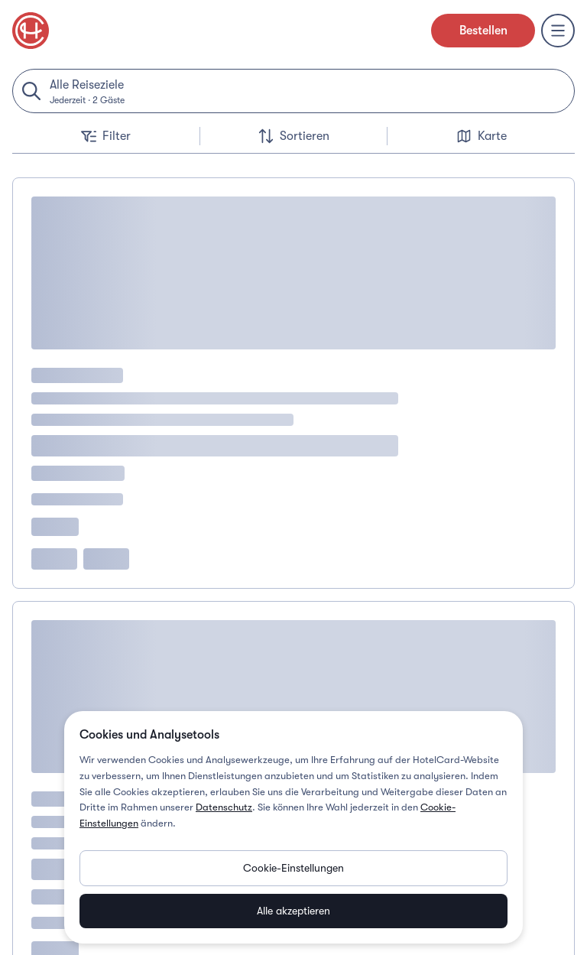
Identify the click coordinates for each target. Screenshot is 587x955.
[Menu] (558, 30)
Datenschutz (224, 807)
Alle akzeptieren (293, 911)
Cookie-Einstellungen (293, 868)
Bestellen (483, 30)
